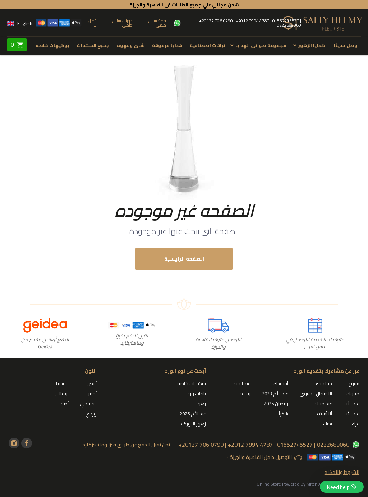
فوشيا (62, 383)
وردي (91, 413)
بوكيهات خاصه (52, 45)
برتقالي (62, 393)
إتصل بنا (92, 23)
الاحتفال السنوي (316, 393)
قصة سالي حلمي (157, 23)
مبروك (352, 393)
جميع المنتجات (93, 45)
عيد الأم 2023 (275, 393)
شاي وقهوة (131, 45)
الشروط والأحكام (341, 472)
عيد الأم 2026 (193, 413)
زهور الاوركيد (193, 423)
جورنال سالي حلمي (122, 23)
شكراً (283, 413)
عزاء (355, 423)
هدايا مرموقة (167, 45)
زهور (201, 403)
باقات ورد (196, 393)
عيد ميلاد (323, 403)
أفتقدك (280, 383)
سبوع (353, 383)
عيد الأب (351, 403)
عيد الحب (242, 383)
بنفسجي (88, 403)
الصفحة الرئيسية (184, 258)
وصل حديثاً (345, 45)
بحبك (327, 423)
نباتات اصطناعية (207, 45)
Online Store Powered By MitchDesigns (295, 484)
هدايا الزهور (311, 45)
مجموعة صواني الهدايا (260, 45)
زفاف (245, 393)
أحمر (92, 393)
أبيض (92, 383)
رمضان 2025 (276, 403)
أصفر (64, 403)
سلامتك (324, 383)
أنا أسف (324, 413)
